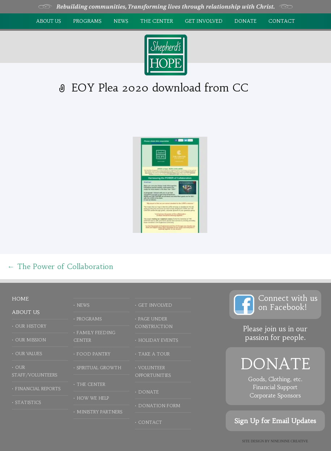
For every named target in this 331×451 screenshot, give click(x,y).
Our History (30, 326)
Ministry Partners (99, 411)
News (121, 21)
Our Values (28, 353)
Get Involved (203, 21)
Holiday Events (158, 340)
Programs (87, 21)
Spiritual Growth (99, 367)
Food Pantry (93, 354)
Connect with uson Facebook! (288, 302)
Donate (245, 21)
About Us (48, 21)
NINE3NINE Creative (289, 441)
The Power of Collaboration (60, 266)
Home (20, 298)
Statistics (28, 402)
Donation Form (159, 405)
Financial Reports (37, 388)
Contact (281, 21)
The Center (156, 21)
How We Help (93, 398)
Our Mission (30, 339)
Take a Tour (154, 354)
